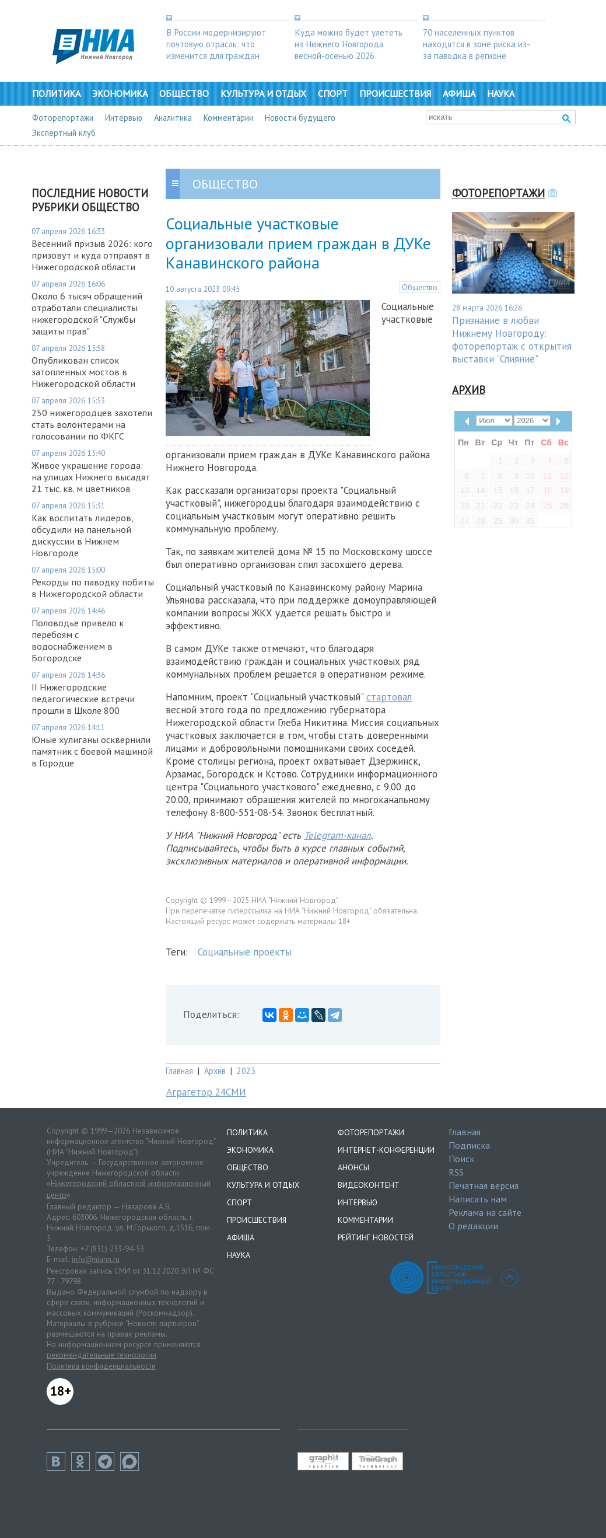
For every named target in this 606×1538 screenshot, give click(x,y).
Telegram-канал (337, 835)
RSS (456, 1172)
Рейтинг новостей (376, 1237)
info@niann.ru (96, 1259)
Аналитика (173, 117)
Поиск (461, 1158)
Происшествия (395, 93)
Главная (179, 1070)
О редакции (473, 1226)
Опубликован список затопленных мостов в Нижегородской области (83, 371)
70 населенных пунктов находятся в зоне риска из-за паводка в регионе (476, 43)
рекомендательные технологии (101, 1354)
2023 (246, 1070)
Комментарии (228, 117)
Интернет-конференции (386, 1150)
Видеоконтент (369, 1185)
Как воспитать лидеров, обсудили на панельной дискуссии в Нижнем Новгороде (82, 535)
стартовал (389, 696)
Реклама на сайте (485, 1212)
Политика (56, 93)
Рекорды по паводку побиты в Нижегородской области (92, 587)
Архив (215, 1070)
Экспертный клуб (64, 132)
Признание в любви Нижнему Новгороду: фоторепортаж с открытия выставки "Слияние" (512, 339)
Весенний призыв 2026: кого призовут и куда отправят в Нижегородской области (92, 255)
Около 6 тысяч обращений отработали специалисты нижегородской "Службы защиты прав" (86, 313)
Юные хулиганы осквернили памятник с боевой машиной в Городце (92, 751)
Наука (500, 93)
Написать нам (478, 1199)
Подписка (469, 1145)
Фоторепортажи (62, 117)
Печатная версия (484, 1185)
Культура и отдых (263, 93)
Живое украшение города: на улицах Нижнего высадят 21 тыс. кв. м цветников (90, 476)
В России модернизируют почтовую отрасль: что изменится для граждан (216, 43)
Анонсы (353, 1167)
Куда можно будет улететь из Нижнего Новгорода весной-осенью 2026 (348, 43)
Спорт (333, 93)
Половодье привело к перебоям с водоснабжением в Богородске (77, 640)
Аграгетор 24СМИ (206, 1092)
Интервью (123, 117)
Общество (184, 93)
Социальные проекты (245, 952)
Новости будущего (300, 117)
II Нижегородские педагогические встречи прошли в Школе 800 (83, 698)
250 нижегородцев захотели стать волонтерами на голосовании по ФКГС (91, 424)
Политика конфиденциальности (101, 1366)
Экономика (120, 93)
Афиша (459, 93)
